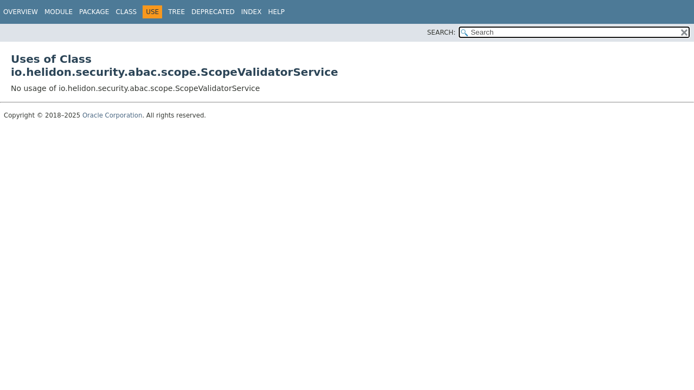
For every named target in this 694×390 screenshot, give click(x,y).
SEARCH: (441, 32)
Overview (20, 12)
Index (251, 12)
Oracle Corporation (112, 115)
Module (58, 12)
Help (276, 12)
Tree (176, 12)
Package (94, 12)
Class (126, 12)
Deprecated (213, 12)
